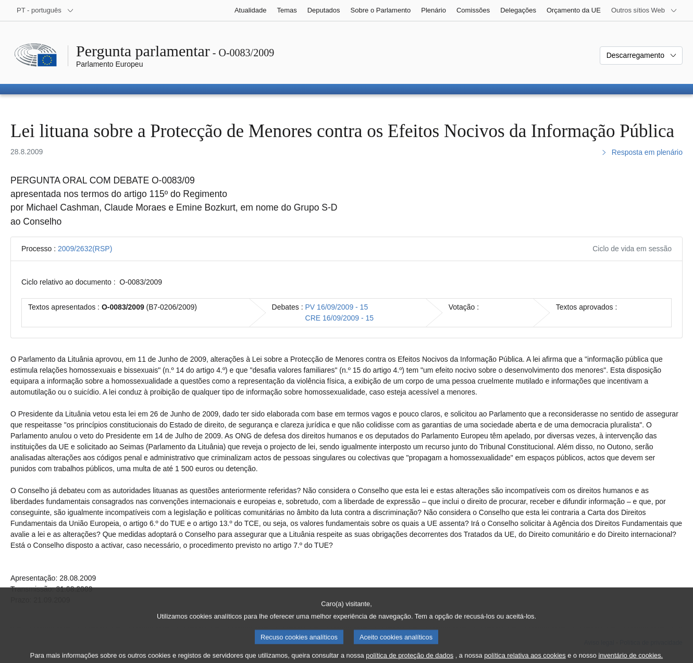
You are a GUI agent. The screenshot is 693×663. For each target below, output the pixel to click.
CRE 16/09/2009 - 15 (339, 318)
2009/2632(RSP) (85, 248)
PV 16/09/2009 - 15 (336, 307)
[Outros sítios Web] (644, 10)
